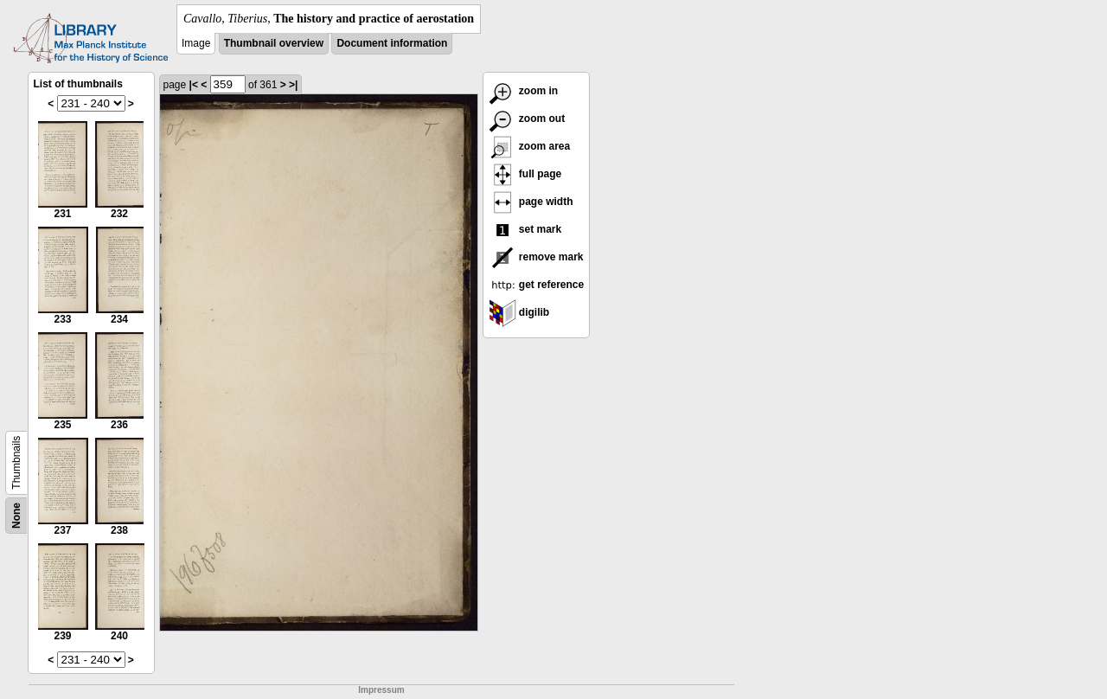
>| (293, 85)
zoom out (527, 118)
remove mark (536, 257)
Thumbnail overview (273, 43)
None (16, 516)
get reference (537, 285)
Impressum (381, 690)
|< (193, 85)
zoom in (524, 91)
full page (525, 174)
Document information (391, 43)
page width (531, 202)
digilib (519, 312)
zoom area (530, 146)
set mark (525, 229)
